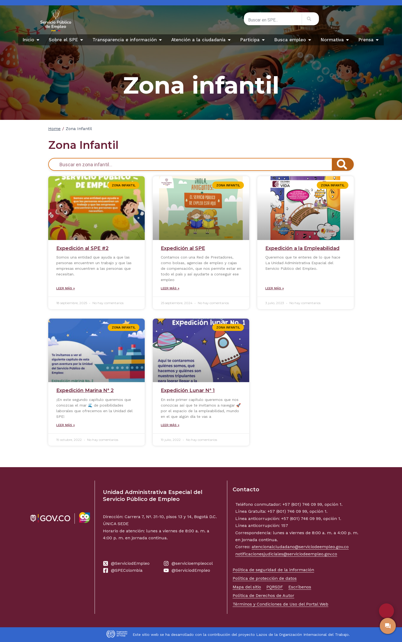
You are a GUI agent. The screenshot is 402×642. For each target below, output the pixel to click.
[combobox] (272, 19)
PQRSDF (274, 586)
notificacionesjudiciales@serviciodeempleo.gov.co (286, 553)
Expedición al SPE (183, 248)
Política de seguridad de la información (273, 569)
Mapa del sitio (247, 586)
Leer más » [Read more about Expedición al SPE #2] (65, 288)
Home (54, 128)
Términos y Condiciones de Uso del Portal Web (280, 604)
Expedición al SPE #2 (82, 248)
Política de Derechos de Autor (263, 595)
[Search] (310, 18)
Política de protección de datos (265, 578)
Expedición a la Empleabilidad (302, 248)
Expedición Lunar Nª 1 (188, 390)
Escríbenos (299, 586)
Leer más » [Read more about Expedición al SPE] (170, 288)
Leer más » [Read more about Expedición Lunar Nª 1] (170, 425)
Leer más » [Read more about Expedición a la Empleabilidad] (274, 288)
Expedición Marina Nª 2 (85, 390)
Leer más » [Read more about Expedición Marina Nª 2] (65, 425)
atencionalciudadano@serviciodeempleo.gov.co (300, 546)
